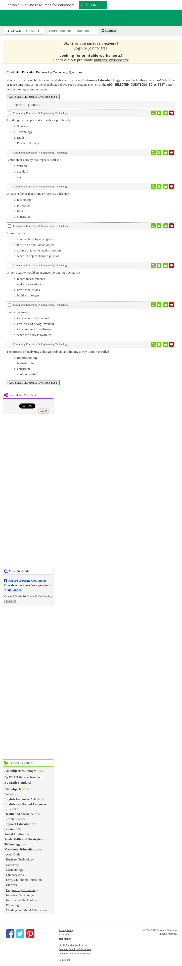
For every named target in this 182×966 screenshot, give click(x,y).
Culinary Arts (15, 874)
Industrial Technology (20, 895)
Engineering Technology (22, 890)
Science (10, 829)
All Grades (14, 589)
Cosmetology (14, 869)
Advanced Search (23, 31)
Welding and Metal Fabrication (26, 910)
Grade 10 (20, 596)
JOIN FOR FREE (93, 5)
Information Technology (22, 900)
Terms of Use (65, 934)
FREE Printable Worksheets (73, 944)
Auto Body (13, 854)
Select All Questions (23, 105)
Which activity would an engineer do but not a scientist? (43, 272)
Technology (12, 844)
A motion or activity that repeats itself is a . (41, 159)
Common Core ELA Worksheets (75, 949)
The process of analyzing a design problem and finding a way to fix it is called (58, 351)
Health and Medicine (19, 814)
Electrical (12, 884)
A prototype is (16, 233)
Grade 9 (9, 596)
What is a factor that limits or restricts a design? (38, 193)
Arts (8, 794)
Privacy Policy (66, 930)
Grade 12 (32, 596)
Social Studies (14, 834)
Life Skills (12, 819)
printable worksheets (111, 60)
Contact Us (64, 959)
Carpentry (12, 864)
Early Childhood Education (24, 879)
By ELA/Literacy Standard (23, 777)
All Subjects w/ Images (20, 770)
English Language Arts (20, 799)
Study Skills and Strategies (23, 839)
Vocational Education (19, 849)
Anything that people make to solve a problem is (38, 120)
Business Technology (20, 859)
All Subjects (13, 789)
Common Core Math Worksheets (75, 953)
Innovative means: (19, 312)
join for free (98, 48)
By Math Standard (18, 782)
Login (78, 48)
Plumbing (12, 905)
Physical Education (18, 824)
